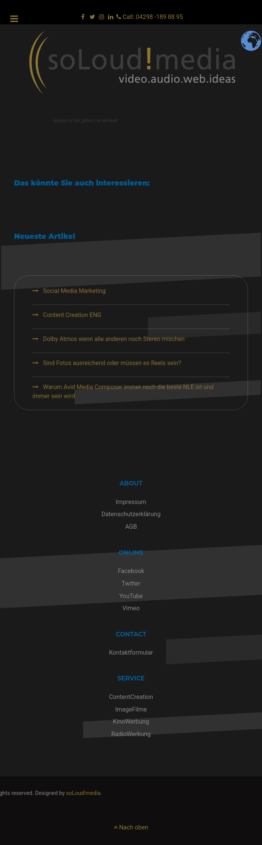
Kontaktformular (131, 652)
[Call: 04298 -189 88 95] (149, 16)
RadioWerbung (131, 734)
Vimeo (131, 608)
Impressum (131, 502)
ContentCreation (131, 697)
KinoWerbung (131, 721)
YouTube (131, 596)
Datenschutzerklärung (131, 514)
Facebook (131, 571)
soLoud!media (32, 793)
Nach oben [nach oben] (131, 827)
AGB (131, 526)
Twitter (131, 583)
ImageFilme (131, 709)
